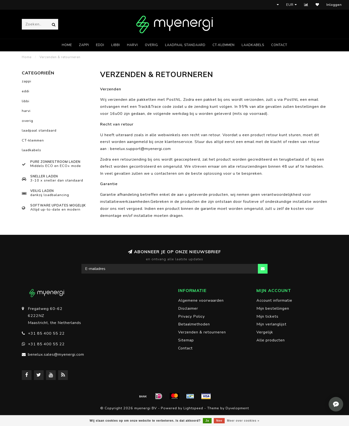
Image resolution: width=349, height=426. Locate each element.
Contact (279, 45)
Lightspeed (193, 408)
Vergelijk (264, 332)
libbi (115, 45)
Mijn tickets (267, 316)
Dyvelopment (237, 408)
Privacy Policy (191, 316)
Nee (219, 420)
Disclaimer (188, 308)
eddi (100, 45)
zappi (84, 45)
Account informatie (274, 300)
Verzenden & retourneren (202, 332)
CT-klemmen (224, 45)
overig (151, 45)
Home (67, 45)
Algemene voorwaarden (201, 300)
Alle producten (270, 340)
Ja (207, 420)
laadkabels (253, 45)
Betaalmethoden (194, 324)
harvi (132, 45)
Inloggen (334, 4)
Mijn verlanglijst (271, 324)
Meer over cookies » (243, 420)
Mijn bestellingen (272, 308)
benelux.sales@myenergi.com (56, 354)
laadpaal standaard (185, 45)
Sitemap (186, 340)
